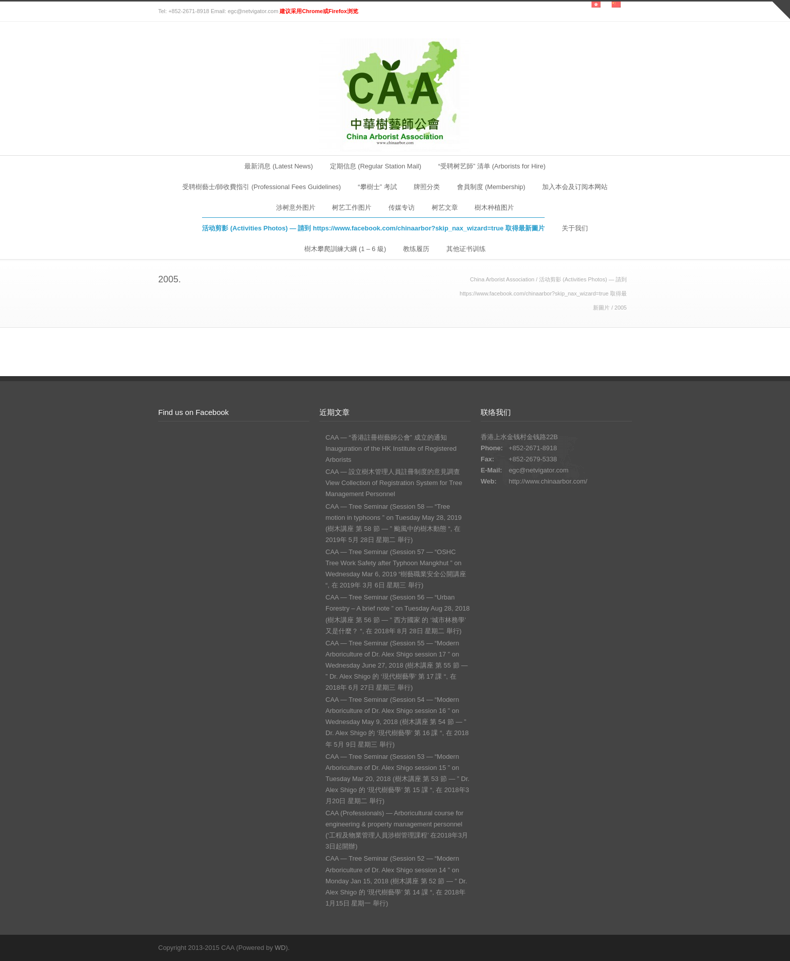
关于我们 (575, 228)
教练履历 (416, 249)
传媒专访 (401, 207)
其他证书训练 (466, 249)
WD (280, 947)
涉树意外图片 (295, 207)
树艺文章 (445, 207)
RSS (622, 947)
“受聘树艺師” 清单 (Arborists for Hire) (492, 166)
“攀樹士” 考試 (377, 187)
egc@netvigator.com (539, 470)
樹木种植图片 (494, 207)
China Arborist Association (502, 279)
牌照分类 (427, 187)
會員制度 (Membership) (491, 187)
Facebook (601, 947)
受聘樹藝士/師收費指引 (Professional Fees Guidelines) (261, 187)
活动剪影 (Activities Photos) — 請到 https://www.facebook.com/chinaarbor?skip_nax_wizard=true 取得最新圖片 (373, 228)
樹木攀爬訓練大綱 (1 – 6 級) (345, 249)
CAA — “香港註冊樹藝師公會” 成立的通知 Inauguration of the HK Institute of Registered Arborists (390, 448)
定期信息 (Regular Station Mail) (375, 166)
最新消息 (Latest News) (278, 166)
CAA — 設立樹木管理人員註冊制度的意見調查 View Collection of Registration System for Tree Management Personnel (393, 483)
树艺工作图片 (351, 207)
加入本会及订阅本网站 (575, 187)
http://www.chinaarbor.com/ (548, 481)
